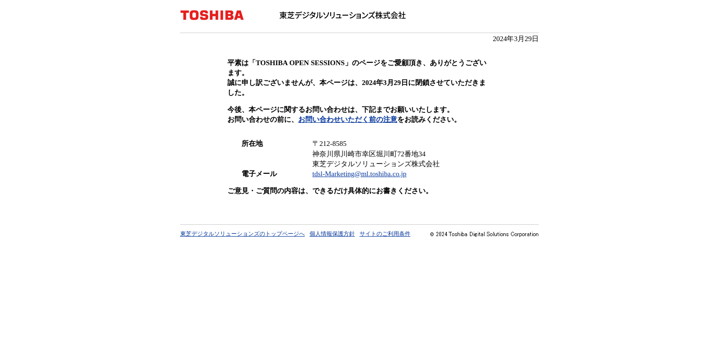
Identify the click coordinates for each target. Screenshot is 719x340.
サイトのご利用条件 (385, 233)
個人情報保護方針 (332, 233)
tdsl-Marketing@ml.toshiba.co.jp (359, 174)
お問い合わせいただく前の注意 (347, 119)
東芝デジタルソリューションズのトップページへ (242, 233)
